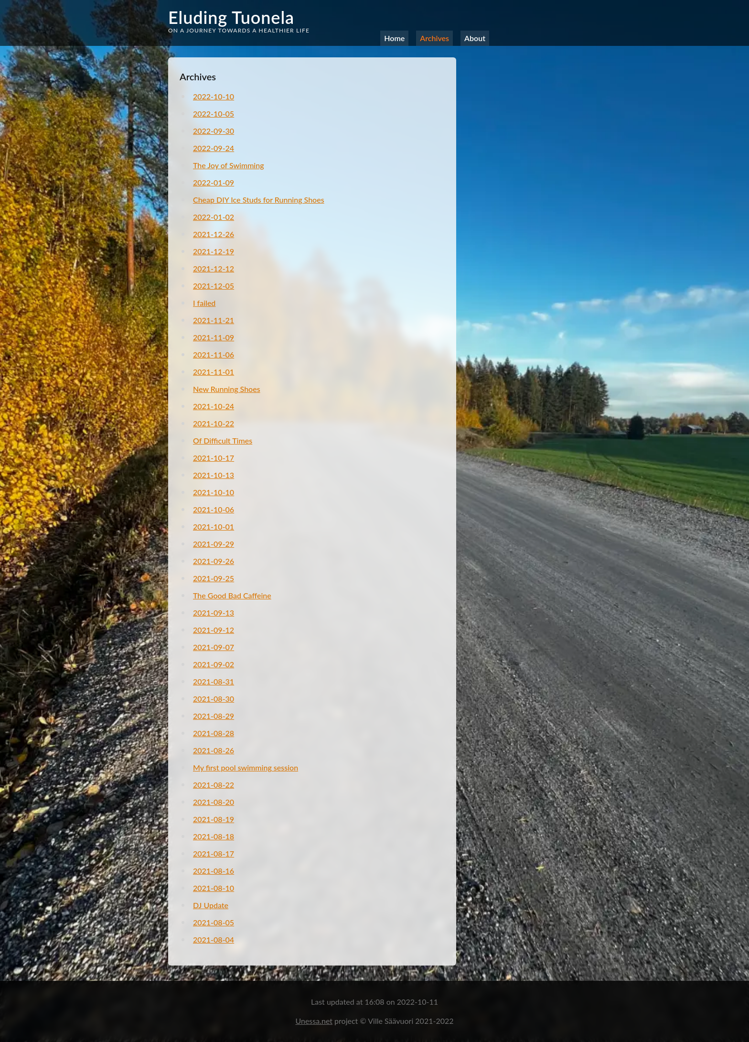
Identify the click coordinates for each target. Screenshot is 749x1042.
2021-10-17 (213, 457)
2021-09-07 (213, 646)
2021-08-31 (213, 681)
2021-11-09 (213, 337)
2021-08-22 (213, 784)
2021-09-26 (213, 560)
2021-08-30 (213, 698)
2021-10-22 (213, 423)
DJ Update (210, 905)
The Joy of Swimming (228, 165)
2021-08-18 (213, 836)
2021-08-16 (213, 870)
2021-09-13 (213, 612)
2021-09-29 (213, 543)
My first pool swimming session (245, 767)
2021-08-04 (213, 939)
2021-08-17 (213, 853)
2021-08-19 (213, 819)
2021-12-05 (213, 285)
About (474, 38)
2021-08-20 (213, 801)
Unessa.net (313, 1020)
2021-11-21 (213, 320)
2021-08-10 (213, 887)
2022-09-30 (213, 130)
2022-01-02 (213, 216)
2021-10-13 (213, 474)
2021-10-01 (213, 526)
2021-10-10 (213, 492)
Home (394, 38)
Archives (434, 38)
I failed (204, 302)
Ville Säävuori (391, 1020)
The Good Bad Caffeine (232, 595)
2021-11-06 (213, 354)
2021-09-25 (213, 578)
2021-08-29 (213, 715)
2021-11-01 (213, 371)
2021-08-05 (213, 922)
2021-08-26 (213, 750)
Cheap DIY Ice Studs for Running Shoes (258, 199)
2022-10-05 (213, 113)
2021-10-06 (213, 509)
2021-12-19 (213, 251)
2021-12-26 (213, 234)
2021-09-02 (213, 664)
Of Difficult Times (222, 440)
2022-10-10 (213, 96)
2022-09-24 (213, 147)
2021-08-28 (213, 733)
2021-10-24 (213, 406)
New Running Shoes (226, 388)
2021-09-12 (213, 629)
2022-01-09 (213, 182)
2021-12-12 (213, 268)
